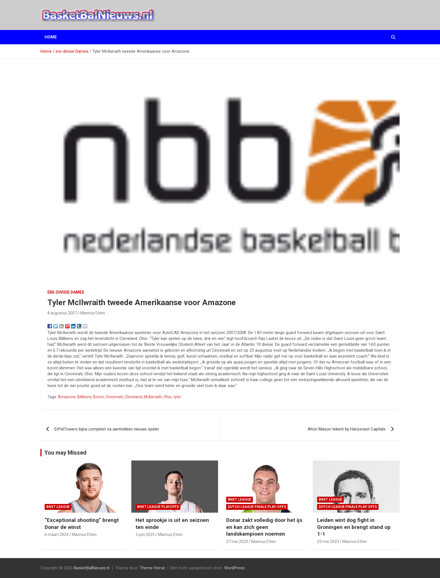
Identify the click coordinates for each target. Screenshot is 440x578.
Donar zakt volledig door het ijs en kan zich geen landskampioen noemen (264, 527)
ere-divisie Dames (65, 292)
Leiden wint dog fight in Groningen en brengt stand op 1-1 (354, 527)
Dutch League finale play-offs (257, 507)
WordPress (234, 567)
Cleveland (133, 397)
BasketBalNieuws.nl (91, 567)
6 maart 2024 (56, 534)
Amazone (66, 397)
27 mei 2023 (237, 541)
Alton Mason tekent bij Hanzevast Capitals (347, 429)
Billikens (84, 397)
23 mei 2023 (328, 541)
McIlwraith (153, 397)
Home (51, 37)
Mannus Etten (92, 313)
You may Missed (65, 452)
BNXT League (58, 507)
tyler (177, 397)
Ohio (168, 397)
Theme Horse (152, 567)
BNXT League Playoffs (158, 507)
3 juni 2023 (145, 534)
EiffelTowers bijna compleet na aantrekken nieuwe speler (106, 429)
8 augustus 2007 (62, 313)
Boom (98, 397)
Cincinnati (114, 397)
